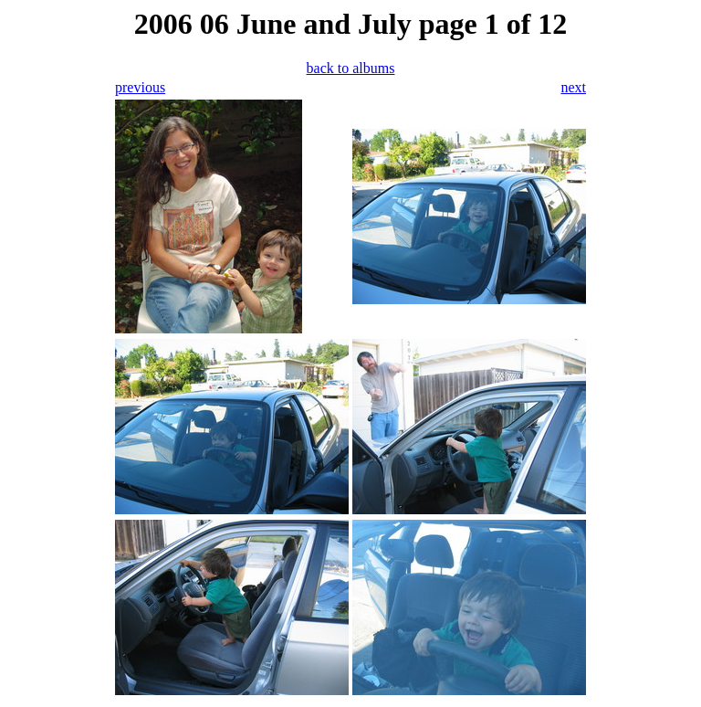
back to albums (351, 68)
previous (140, 87)
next (573, 87)
